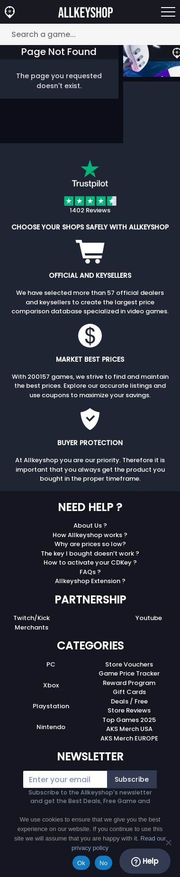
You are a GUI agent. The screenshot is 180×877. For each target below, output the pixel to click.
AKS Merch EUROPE (129, 738)
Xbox (51, 685)
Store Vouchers (129, 664)
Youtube (148, 617)
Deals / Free (129, 701)
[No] (168, 842)
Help (144, 861)
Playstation (51, 706)
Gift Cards (129, 691)
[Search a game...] (90, 34)
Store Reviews (129, 710)
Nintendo (50, 726)
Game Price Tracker (129, 673)
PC (50, 664)
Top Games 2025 (129, 719)
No (103, 863)
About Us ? (90, 525)
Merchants (31, 627)
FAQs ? (90, 571)
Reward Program (129, 682)
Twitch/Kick (31, 617)
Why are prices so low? (90, 543)
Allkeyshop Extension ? (90, 580)
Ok (81, 863)
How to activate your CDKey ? (90, 562)
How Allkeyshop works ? (90, 534)
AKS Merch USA (129, 728)
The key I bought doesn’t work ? (90, 553)
